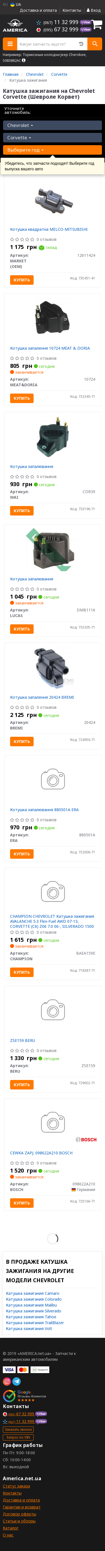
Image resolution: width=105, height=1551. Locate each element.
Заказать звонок (18, 1429)
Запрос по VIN (18, 1437)
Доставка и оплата (38, 10)
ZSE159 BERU (22, 1040)
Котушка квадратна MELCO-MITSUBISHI (49, 229)
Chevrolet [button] (20, 125)
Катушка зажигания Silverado (33, 1311)
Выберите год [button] (25, 150)
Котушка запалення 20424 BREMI (42, 697)
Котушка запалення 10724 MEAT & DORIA (50, 348)
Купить (22, 280)
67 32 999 (58, 29)
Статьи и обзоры (19, 1521)
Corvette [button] (19, 137)
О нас (8, 1535)
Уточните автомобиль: (17, 110)
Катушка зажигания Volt (29, 1328)
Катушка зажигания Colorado (34, 1299)
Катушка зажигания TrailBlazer (35, 1322)
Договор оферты (19, 1514)
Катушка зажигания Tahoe (31, 1316)
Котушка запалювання (31, 466)
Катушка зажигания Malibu (31, 1305)
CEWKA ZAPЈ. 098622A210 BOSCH (41, 1152)
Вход (94, 10)
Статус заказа (16, 1486)
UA (15, 4)
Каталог (10, 1528)
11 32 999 (58, 22)
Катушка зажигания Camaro (32, 1293)
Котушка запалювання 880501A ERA (44, 809)
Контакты (71, 10)
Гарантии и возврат (22, 1507)
